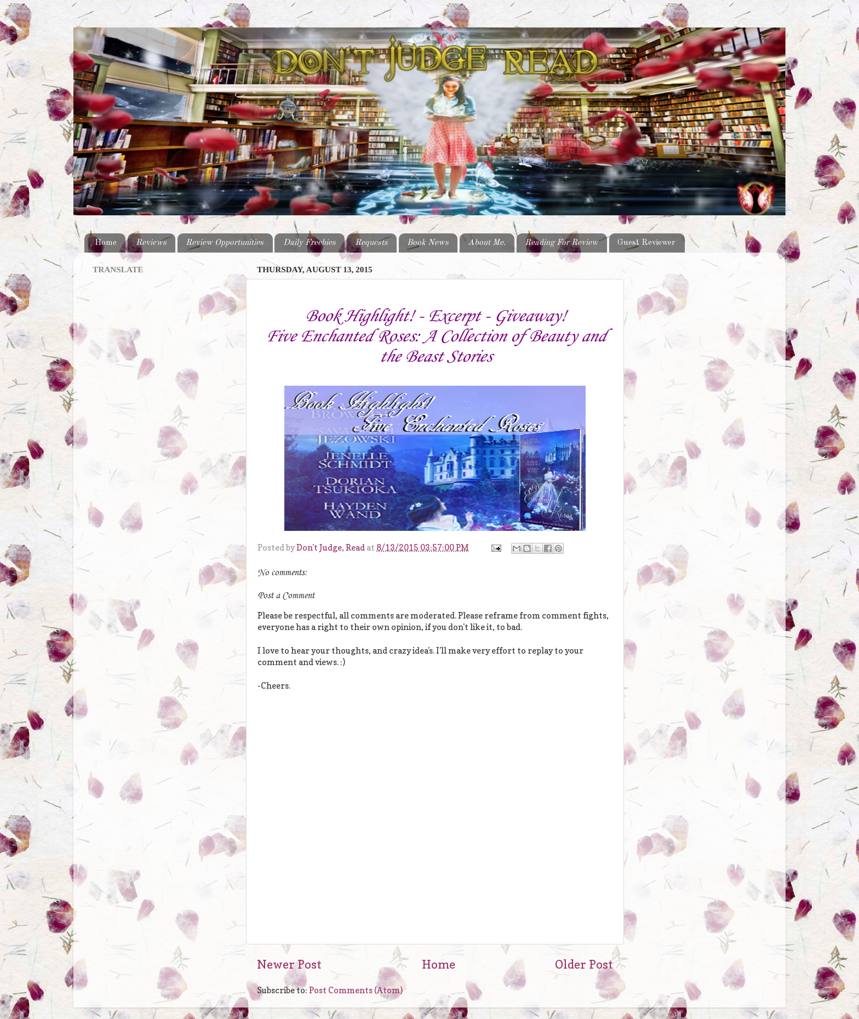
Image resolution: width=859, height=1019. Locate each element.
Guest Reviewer (646, 242)
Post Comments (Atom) (356, 990)
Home (106, 242)
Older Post (584, 964)
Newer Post (289, 964)
